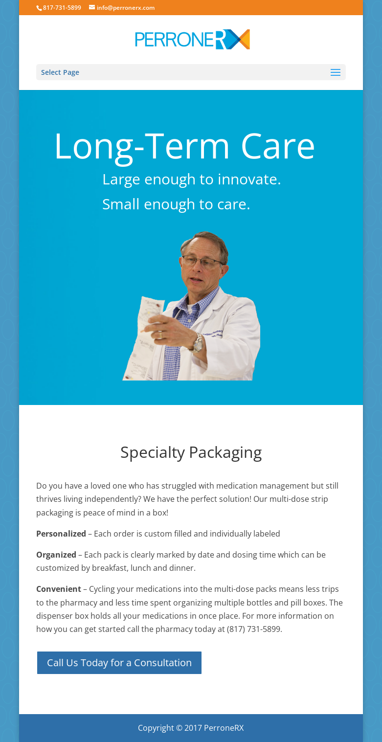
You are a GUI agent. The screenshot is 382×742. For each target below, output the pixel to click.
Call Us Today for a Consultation (119, 662)
